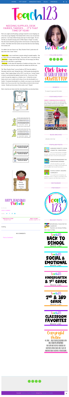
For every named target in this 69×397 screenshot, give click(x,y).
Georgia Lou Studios (47, 393)
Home (14, 1)
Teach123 (24, 393)
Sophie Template (31, 393)
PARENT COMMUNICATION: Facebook (54, 100)
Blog (46, 1)
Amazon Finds (35, 1)
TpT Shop (23, 1)
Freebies (53, 1)
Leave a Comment (5, 210)
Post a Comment (8, 237)
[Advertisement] (56, 366)
